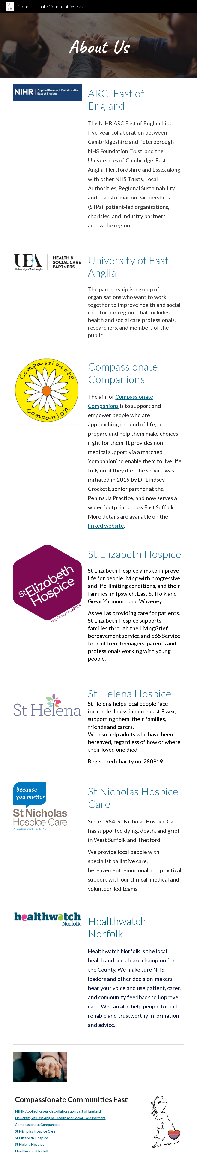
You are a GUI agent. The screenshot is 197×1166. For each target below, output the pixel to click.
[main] (98, 46)
